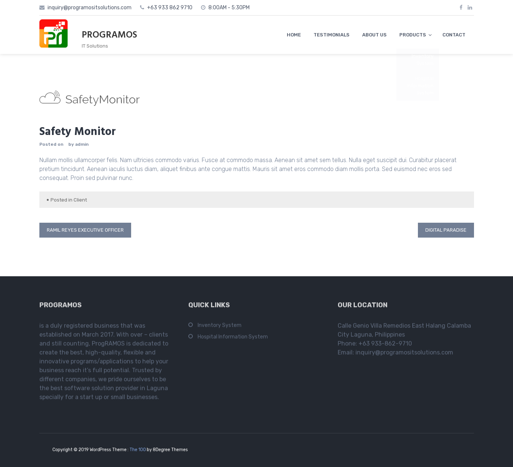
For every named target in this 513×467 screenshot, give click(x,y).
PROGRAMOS (109, 35)
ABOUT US (374, 35)
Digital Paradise (446, 230)
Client (80, 200)
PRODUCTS (412, 35)
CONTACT (453, 35)
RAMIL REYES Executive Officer (85, 230)
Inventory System (219, 327)
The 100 (135, 450)
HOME (294, 35)
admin (82, 144)
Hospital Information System (233, 338)
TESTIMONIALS (332, 35)
